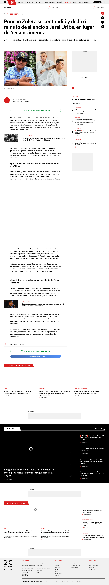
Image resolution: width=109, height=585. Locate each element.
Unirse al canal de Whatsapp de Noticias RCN (35, 110)
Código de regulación (27, 569)
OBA (38, 572)
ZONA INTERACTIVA (93, 566)
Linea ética (40, 570)
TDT (64, 564)
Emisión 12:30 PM (54, 7)
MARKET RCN (92, 569)
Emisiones (9, 7)
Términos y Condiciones (77, 581)
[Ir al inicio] (12, 2)
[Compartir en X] (102, 22)
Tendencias (68, 2)
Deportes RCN (39, 2)
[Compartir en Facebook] (102, 17)
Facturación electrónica (43, 564)
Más (100, 429)
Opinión (75, 2)
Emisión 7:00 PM (99, 7)
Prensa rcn (25, 572)
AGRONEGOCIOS (74, 567)
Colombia (20, 2)
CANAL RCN (97, 2)
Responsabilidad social (28, 564)
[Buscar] (104, 2)
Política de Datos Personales (51, 581)
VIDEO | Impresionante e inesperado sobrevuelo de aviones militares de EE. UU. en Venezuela (85, 143)
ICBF (5, 528)
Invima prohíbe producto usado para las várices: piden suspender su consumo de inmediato (56, 531)
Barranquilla (75, 97)
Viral (5, 388)
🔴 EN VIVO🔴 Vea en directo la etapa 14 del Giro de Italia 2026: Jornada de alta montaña (85, 132)
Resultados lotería (87, 519)
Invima (43, 528)
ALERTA (56, 571)
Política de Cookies (65, 581)
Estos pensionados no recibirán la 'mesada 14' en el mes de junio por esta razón (85, 110)
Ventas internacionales (43, 569)
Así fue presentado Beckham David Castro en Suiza (92, 511)
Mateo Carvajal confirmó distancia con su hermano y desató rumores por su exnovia (17, 392)
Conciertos (42, 388)
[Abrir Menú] (5, 2)
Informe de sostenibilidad (41, 566)
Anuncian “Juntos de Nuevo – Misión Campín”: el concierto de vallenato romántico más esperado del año (54, 393)
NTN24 (56, 564)
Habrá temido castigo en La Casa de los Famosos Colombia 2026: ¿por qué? (86, 392)
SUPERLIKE (91, 567)
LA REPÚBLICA (74, 564)
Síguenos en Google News (36, 356)
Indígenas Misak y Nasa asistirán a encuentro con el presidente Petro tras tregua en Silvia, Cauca (29, 472)
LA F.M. (56, 569)
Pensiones (78, 107)
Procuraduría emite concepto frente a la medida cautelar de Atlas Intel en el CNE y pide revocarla (92, 473)
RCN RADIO (57, 567)
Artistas (22, 344)
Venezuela (78, 139)
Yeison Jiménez (13, 344)
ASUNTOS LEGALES (75, 566)
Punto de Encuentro (84, 2)
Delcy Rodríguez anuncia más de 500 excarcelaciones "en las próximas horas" (93, 536)
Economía (59, 2)
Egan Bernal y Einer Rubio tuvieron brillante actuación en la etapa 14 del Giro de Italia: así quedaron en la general (85, 121)
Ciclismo (77, 117)
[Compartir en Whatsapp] (102, 26)
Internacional (29, 2)
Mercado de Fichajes (88, 508)
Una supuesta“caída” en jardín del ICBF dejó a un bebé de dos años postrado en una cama (91, 461)
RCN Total (57, 566)
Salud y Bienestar (50, 2)
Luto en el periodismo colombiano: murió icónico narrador (83, 100)
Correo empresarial (27, 570)
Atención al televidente (28, 566)
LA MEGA (57, 575)
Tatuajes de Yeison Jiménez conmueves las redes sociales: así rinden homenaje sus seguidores (43, 305)
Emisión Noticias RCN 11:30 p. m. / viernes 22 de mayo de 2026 (92, 449)
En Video (12, 429)
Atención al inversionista (25, 575)
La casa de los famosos (80, 388)
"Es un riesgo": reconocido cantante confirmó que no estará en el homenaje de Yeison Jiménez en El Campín (43, 139)
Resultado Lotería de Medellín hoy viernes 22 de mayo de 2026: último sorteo (92, 524)
